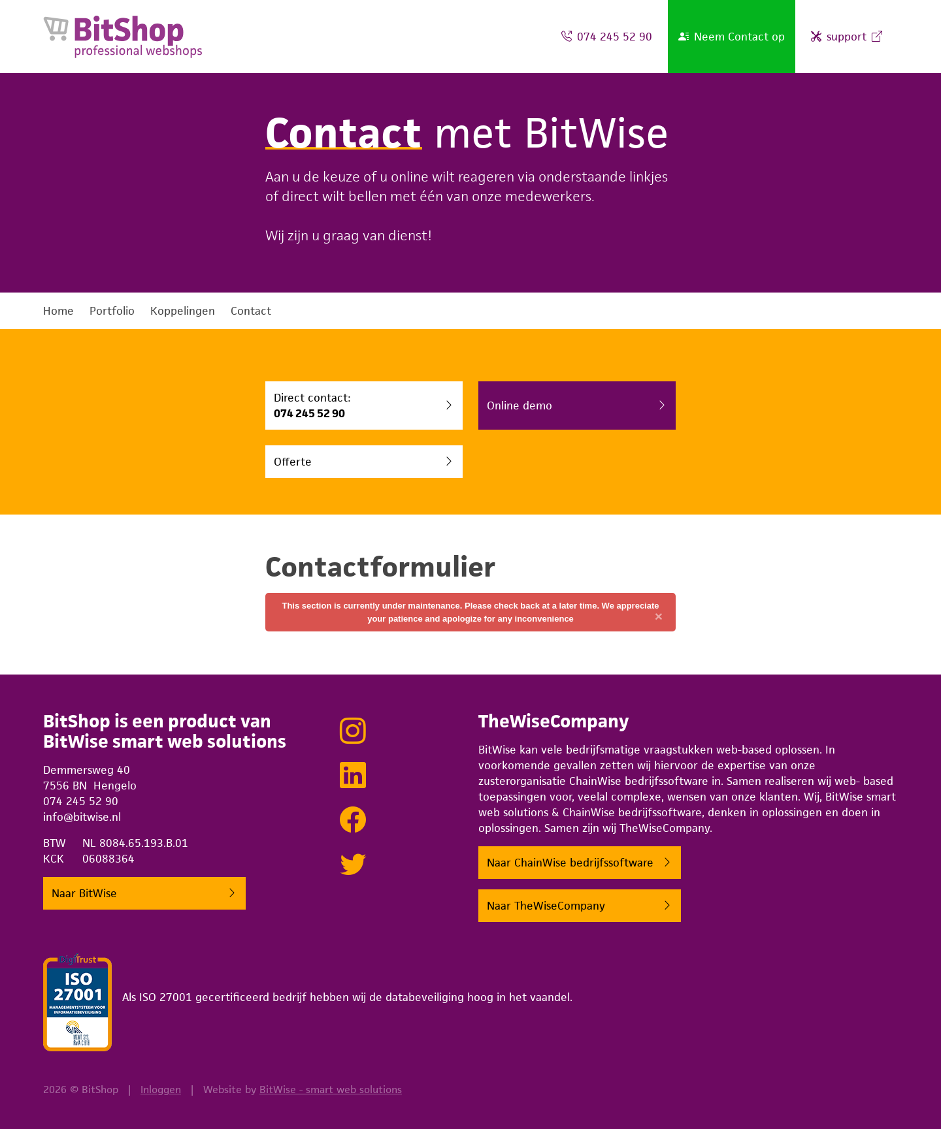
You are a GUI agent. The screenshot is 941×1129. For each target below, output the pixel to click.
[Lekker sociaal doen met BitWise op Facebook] (353, 822)
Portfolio (112, 311)
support (846, 36)
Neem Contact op (731, 36)
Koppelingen (182, 311)
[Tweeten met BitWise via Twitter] (353, 866)
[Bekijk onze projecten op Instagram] (353, 733)
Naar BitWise (84, 896)
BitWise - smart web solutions (330, 1089)
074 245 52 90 (606, 36)
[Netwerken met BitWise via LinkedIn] (353, 777)
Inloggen (160, 1089)
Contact (251, 311)
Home (58, 311)
